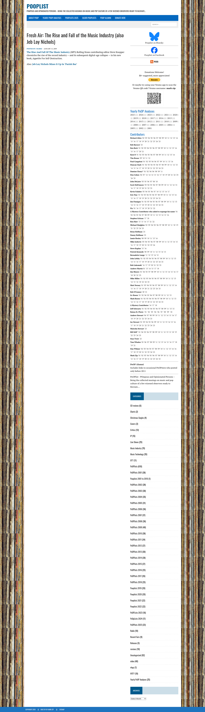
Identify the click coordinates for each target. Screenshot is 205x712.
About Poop (32, 17)
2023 (150, 114)
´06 (154, 138)
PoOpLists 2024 (137, 618)
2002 (141, 128)
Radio (133, 631)
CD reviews (135, 405)
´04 (149, 138)
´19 (143, 141)
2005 (161, 125)
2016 (161, 118)
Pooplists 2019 (136, 588)
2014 (133, 121)
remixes (134, 649)
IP (131, 436)
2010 (167, 121)
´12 (171, 138)
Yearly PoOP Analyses (50, 17)
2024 (141, 114)
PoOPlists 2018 (136, 582)
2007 (144, 125)
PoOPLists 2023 (137, 612)
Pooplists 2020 (136, 594)
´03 (146, 138)
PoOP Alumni (104, 17)
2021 (167, 114)
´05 (152, 138)
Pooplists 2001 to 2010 (140, 478)
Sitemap (61, 709)
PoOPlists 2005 (137, 503)
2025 (133, 114)
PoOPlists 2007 (136, 515)
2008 (136, 125)
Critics (133, 430)
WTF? (133, 673)
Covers (133, 424)
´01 (140, 148)
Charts (133, 411)
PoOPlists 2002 (137, 484)
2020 (175, 114)
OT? (132, 460)
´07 (157, 138)
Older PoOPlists (88, 17)
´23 (154, 141)
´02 (143, 138)
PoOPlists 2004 (137, 497)
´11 (168, 138)
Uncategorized (136, 655)
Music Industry (136, 448)
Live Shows (135, 442)
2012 (150, 121)
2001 (150, 128)
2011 (158, 121)
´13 (174, 138)
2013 (141, 121)
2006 (153, 125)
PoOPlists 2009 (137, 527)
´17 (137, 141)
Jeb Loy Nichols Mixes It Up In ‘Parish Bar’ (53, 64)
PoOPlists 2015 (136, 564)
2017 (153, 118)
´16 (135, 141)
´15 (132, 141)
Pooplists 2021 (136, 600)
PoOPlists (134, 466)
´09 (163, 138)
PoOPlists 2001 (136, 472)
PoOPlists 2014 (136, 557)
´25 (160, 141)
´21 (148, 141)
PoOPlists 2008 (137, 521)
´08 (160, 138)
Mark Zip (51, 709)
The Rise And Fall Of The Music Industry (46, 52)
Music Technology (137, 454)
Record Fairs (135, 637)
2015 (170, 118)
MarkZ (38, 49)
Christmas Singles (137, 417)
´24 (157, 141)
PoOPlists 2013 (136, 551)
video (133, 661)
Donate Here (119, 17)
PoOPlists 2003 (137, 491)
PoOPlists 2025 (70, 17)
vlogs (133, 667)
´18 (140, 141)
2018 (144, 118)
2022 (158, 114)
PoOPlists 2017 (136, 576)
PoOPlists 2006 (137, 509)
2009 (175, 121)
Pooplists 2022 (136, 606)
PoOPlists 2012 (136, 545)
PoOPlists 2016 (136, 570)
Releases (134, 643)
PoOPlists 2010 (136, 533)
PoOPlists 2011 (136, 539)
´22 (151, 141)
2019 (136, 118)
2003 (133, 128)
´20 (146, 141)
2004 (170, 125)
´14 (177, 138)
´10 (166, 138)
